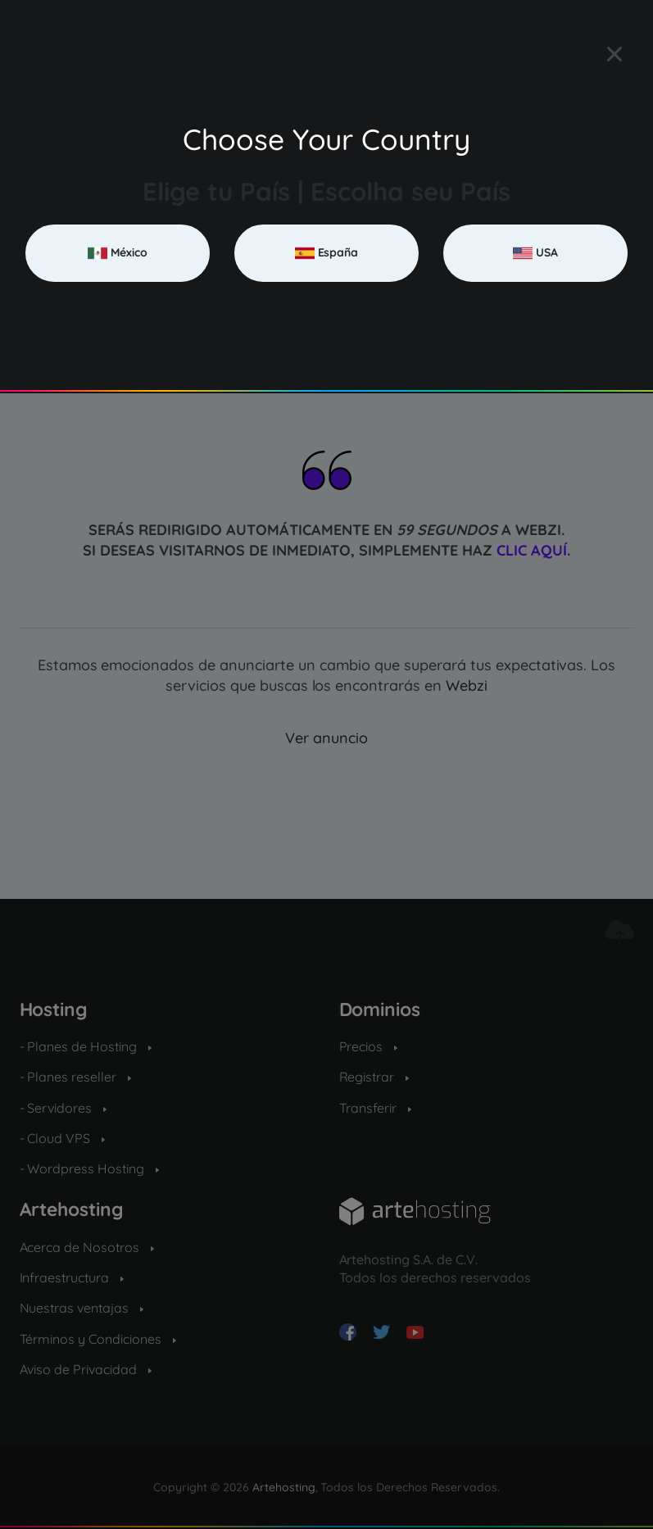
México (117, 253)
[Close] (614, 54)
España (327, 253)
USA (535, 253)
